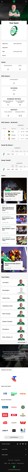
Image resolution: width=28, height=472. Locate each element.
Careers (5, 463)
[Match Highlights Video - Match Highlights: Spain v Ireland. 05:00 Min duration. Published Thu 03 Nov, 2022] (14, 219)
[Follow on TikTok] (17, 444)
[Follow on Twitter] (23, 444)
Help (9, 463)
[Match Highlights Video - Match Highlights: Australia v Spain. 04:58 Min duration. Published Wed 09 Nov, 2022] (14, 240)
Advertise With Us (20, 463)
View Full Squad (22, 342)
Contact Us (13, 463)
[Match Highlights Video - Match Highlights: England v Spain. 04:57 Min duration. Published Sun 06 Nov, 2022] (14, 230)
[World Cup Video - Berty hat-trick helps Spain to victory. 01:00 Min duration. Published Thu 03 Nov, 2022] (14, 259)
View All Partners (14, 437)
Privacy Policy (17, 460)
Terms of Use (10, 460)
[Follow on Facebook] (20, 444)
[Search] (26, 2)
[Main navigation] (2, 1)
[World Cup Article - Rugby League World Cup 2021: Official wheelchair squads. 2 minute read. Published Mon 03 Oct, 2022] (14, 209)
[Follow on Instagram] (25, 444)
